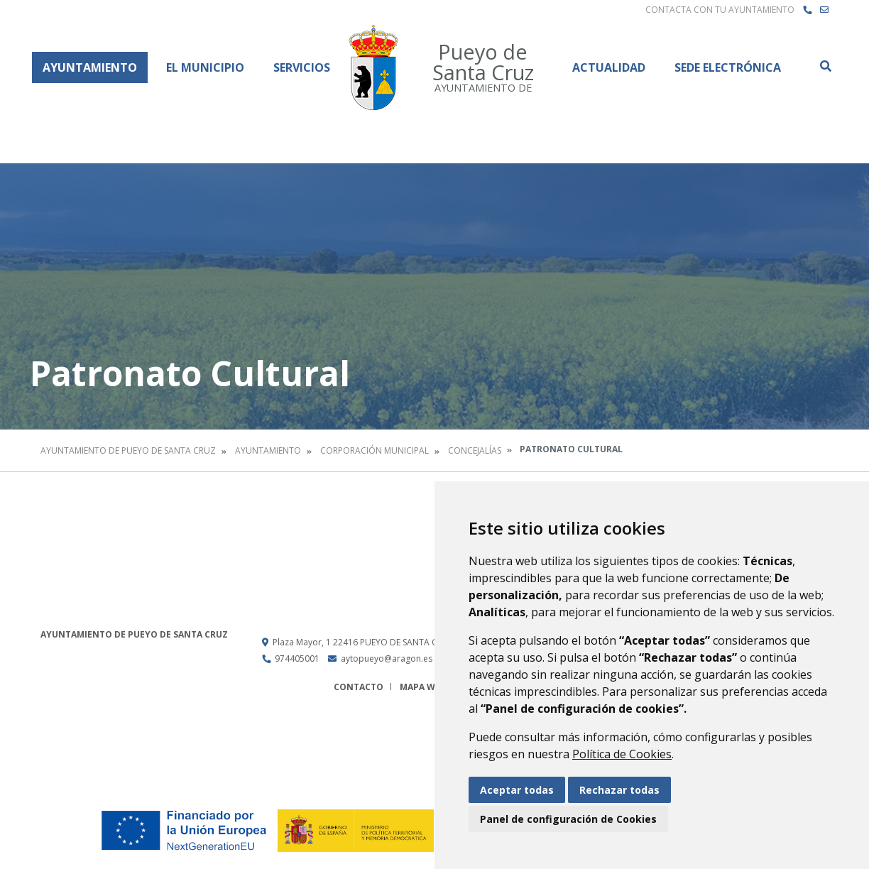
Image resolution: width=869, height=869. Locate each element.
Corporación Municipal (374, 450)
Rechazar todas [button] (619, 790)
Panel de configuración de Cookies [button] (568, 819)
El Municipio (205, 67)
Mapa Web (423, 687)
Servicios (301, 67)
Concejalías (474, 450)
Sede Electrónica (727, 67)
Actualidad (608, 67)
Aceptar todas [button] (517, 790)
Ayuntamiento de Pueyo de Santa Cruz (128, 450)
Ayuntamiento (90, 67)
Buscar (825, 66)
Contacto (358, 687)
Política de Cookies (622, 754)
